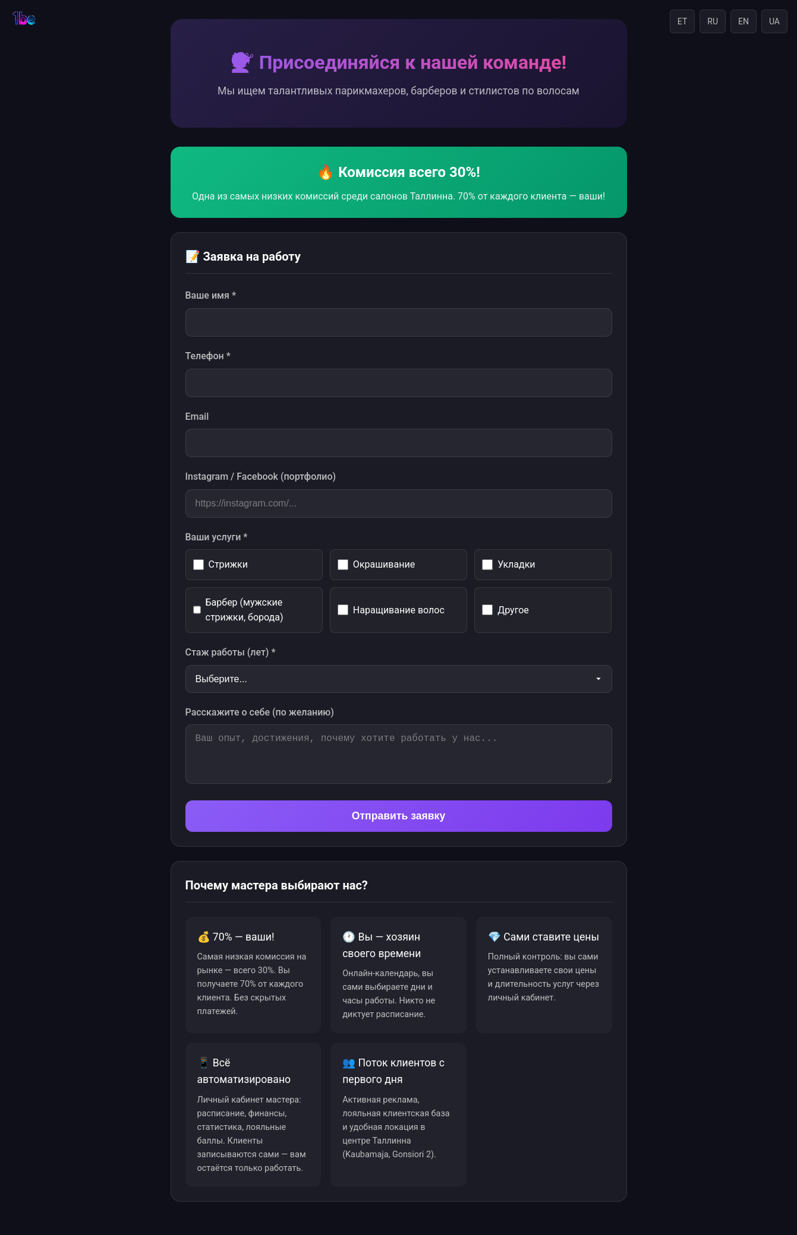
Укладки (508, 564)
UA (774, 21)
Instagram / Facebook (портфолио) (260, 476)
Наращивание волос (391, 610)
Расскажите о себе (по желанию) (259, 712)
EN (743, 21)
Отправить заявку (398, 816)
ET (682, 21)
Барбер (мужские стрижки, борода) (238, 610)
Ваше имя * (210, 295)
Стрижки (220, 564)
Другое (505, 610)
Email (197, 416)
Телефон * (208, 356)
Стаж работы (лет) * (230, 652)
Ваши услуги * (216, 537)
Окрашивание (376, 564)
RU (712, 21)
